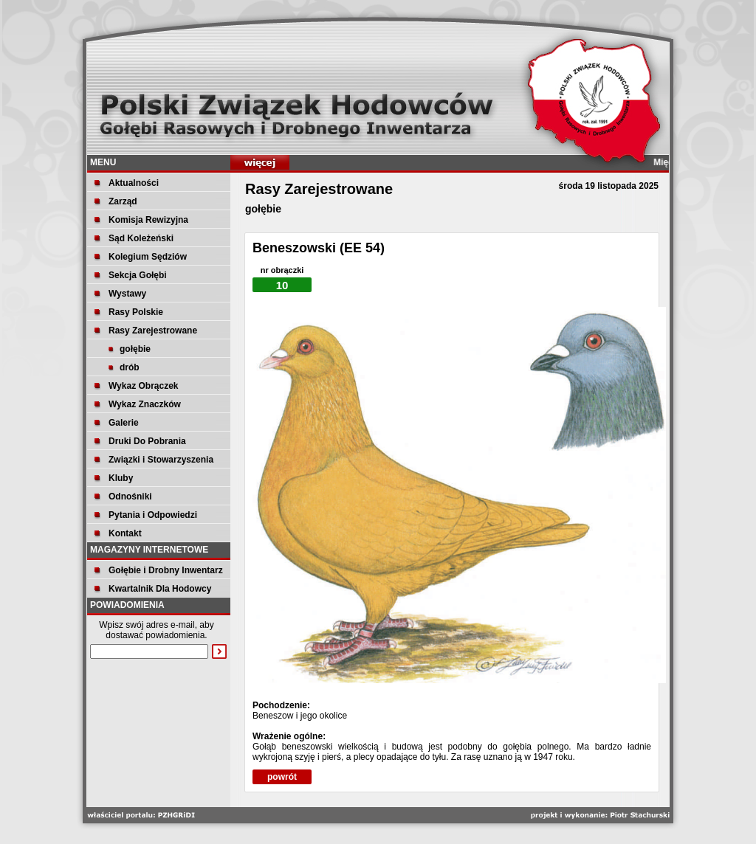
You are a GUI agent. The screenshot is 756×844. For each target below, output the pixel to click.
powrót (282, 777)
